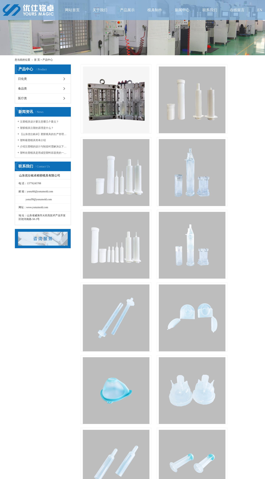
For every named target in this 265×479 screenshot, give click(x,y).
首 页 (37, 59)
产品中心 (48, 59)
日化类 (22, 78)
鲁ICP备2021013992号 (179, 472)
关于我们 (100, 10)
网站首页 (72, 10)
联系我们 (209, 10)
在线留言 (237, 10)
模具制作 (154, 10)
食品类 (22, 88)
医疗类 (22, 98)
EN (259, 10)
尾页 (189, 455)
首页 (146, 455)
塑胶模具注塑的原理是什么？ (37, 128)
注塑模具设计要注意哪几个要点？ (39, 121)
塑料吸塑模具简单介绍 (33, 140)
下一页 (177, 455)
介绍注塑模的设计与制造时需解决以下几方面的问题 (44, 146)
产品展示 (127, 10)
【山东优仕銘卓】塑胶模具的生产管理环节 (44, 134)
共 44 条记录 (131, 455)
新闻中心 (182, 10)
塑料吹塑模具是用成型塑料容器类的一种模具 (44, 152)
